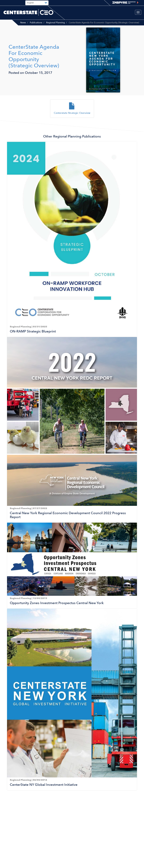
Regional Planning (55, 22)
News (23, 22)
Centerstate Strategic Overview (72, 113)
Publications (36, 22)
